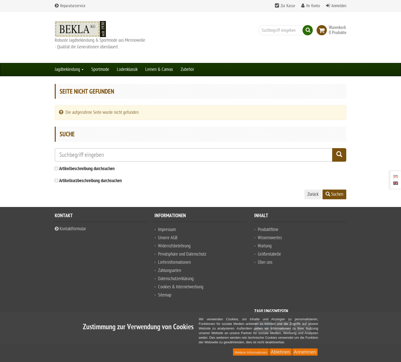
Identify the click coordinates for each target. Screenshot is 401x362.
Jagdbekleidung (69, 69)
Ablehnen (280, 352)
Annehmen (305, 352)
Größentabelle (269, 254)
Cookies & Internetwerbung (180, 287)
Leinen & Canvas (159, 69)
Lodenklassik (127, 69)
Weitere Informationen (251, 352)
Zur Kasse (288, 6)
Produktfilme (268, 229)
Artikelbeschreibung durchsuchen (87, 169)
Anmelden (338, 6)
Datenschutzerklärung (176, 278)
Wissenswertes (270, 237)
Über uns (265, 262)
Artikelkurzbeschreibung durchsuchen (90, 181)
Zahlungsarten (169, 270)
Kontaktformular (70, 229)
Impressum (167, 229)
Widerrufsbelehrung (174, 246)
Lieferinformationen (174, 262)
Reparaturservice (70, 6)
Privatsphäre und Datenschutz (182, 254)
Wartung (265, 246)
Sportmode (100, 69)
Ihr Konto (313, 6)
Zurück (312, 194)
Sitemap (164, 295)
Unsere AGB (167, 237)
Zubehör (187, 69)
